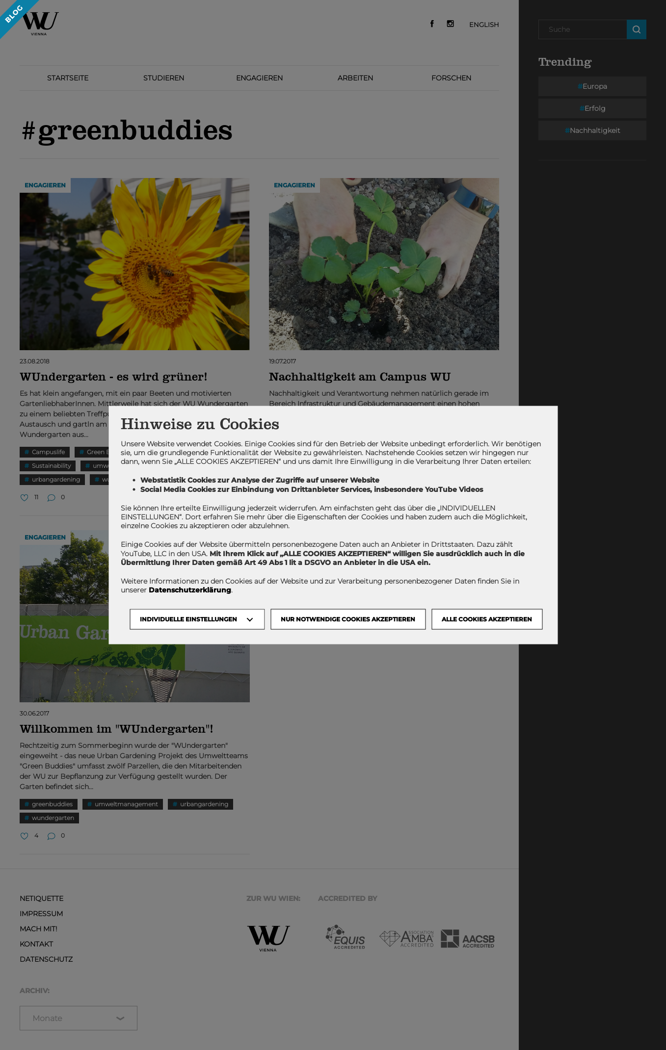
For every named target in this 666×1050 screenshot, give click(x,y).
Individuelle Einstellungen (188, 619)
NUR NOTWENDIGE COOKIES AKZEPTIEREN (348, 619)
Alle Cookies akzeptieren (487, 619)
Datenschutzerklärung (190, 590)
